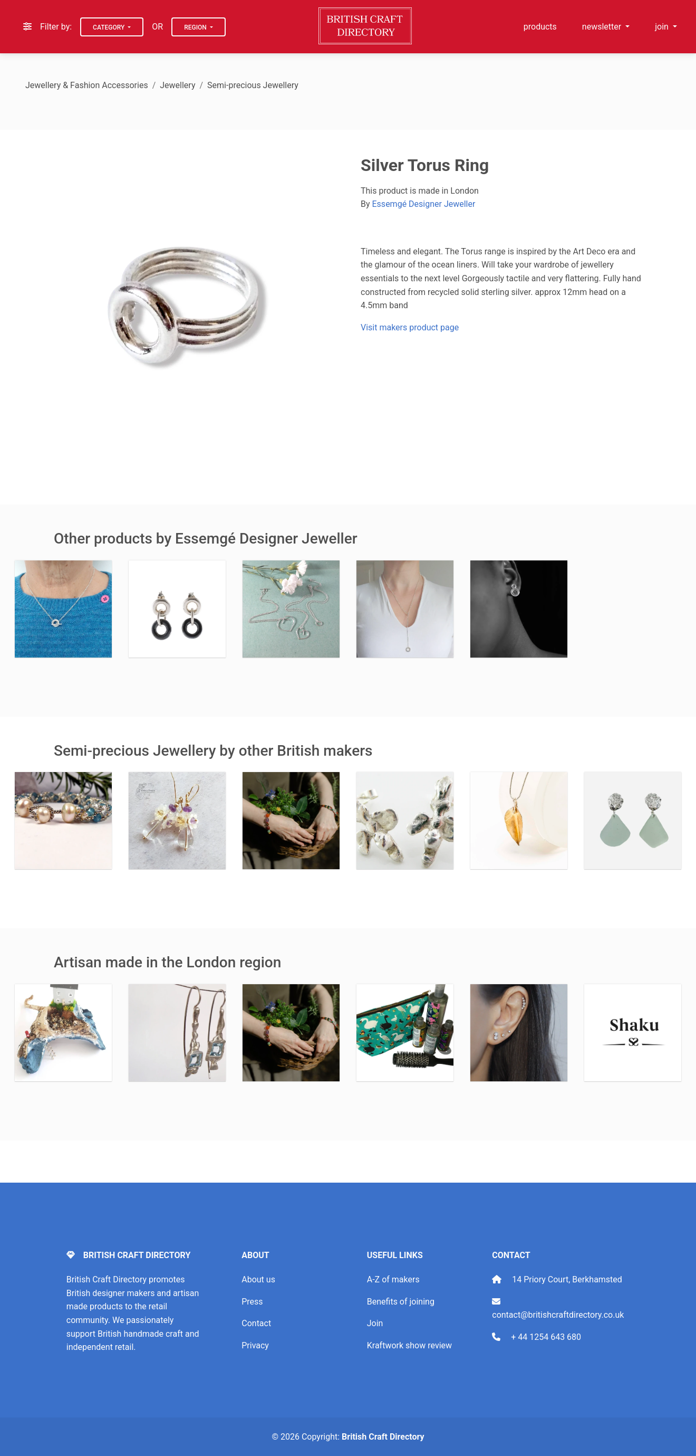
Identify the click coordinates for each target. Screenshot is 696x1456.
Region (196, 27)
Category (109, 27)
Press (252, 1302)
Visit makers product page (410, 327)
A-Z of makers (393, 1279)
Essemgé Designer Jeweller (424, 204)
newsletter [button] (602, 27)
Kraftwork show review (409, 1345)
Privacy (255, 1345)
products (540, 27)
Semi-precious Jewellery (252, 85)
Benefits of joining (400, 1302)
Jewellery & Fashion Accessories (86, 85)
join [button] (663, 27)
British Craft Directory (383, 1437)
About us (258, 1279)
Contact (256, 1323)
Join (375, 1323)
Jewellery (177, 85)
